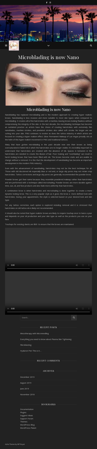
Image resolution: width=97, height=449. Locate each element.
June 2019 (24, 388)
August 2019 (25, 383)
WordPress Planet (28, 428)
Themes (23, 421)
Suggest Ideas (26, 415)
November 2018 (27, 394)
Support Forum (26, 418)
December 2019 (27, 377)
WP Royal (21, 444)
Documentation (26, 409)
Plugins (23, 412)
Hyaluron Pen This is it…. (30, 350)
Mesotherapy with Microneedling (34, 333)
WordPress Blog (27, 424)
